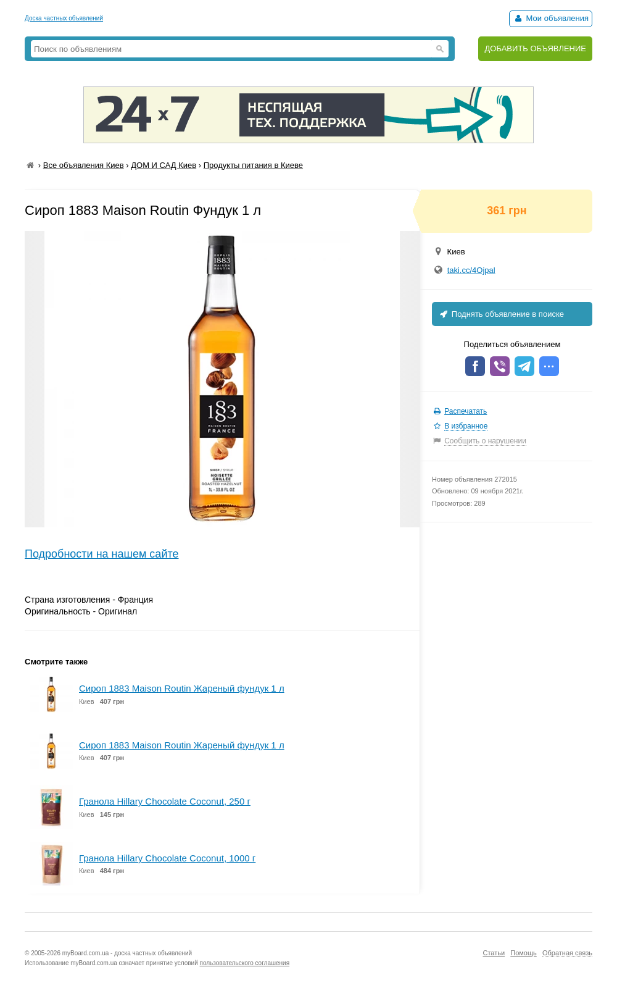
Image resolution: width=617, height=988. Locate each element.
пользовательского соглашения (245, 963)
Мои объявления (551, 18)
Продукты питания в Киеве (253, 165)
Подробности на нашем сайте (102, 554)
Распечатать (465, 411)
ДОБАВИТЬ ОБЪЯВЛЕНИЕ (535, 48)
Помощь (523, 953)
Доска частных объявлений (64, 18)
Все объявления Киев (83, 165)
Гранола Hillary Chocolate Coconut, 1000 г (167, 858)
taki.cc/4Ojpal (471, 270)
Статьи (493, 953)
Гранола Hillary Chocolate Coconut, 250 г (165, 801)
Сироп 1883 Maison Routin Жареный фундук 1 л (181, 688)
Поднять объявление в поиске (501, 314)
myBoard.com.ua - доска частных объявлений (127, 953)
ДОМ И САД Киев (163, 165)
